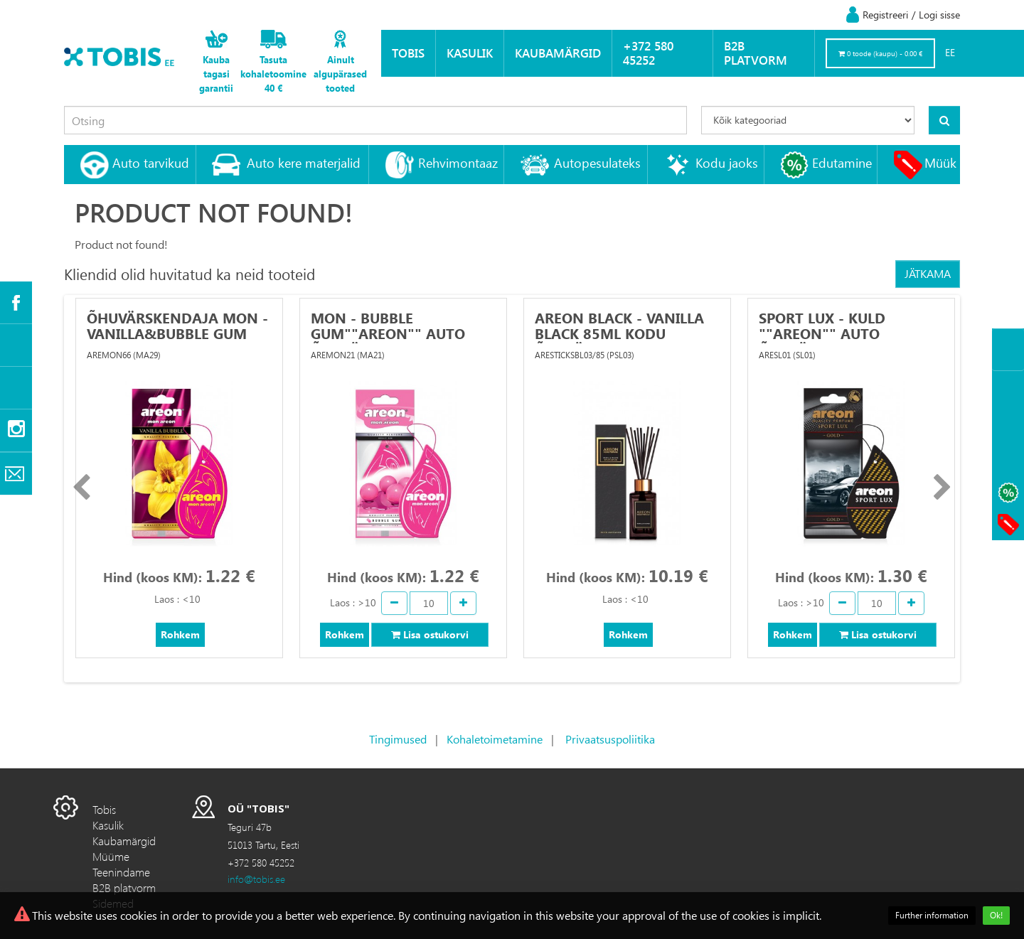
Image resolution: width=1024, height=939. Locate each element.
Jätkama (928, 273)
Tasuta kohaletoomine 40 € (273, 73)
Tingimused (398, 738)
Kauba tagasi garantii (216, 73)
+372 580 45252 (648, 53)
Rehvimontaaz (458, 162)
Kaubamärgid (558, 53)
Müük (940, 162)
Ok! (996, 915)
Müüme (110, 856)
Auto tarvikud (150, 162)
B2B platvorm (755, 53)
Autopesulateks (597, 162)
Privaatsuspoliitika (610, 738)
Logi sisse (939, 14)
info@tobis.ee (256, 879)
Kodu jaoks (726, 162)
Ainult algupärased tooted (340, 73)
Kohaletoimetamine (495, 738)
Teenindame (121, 871)
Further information (932, 915)
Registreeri (885, 14)
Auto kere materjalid (304, 162)
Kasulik (470, 53)
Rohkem (180, 634)
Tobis (408, 53)
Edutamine (842, 162)
